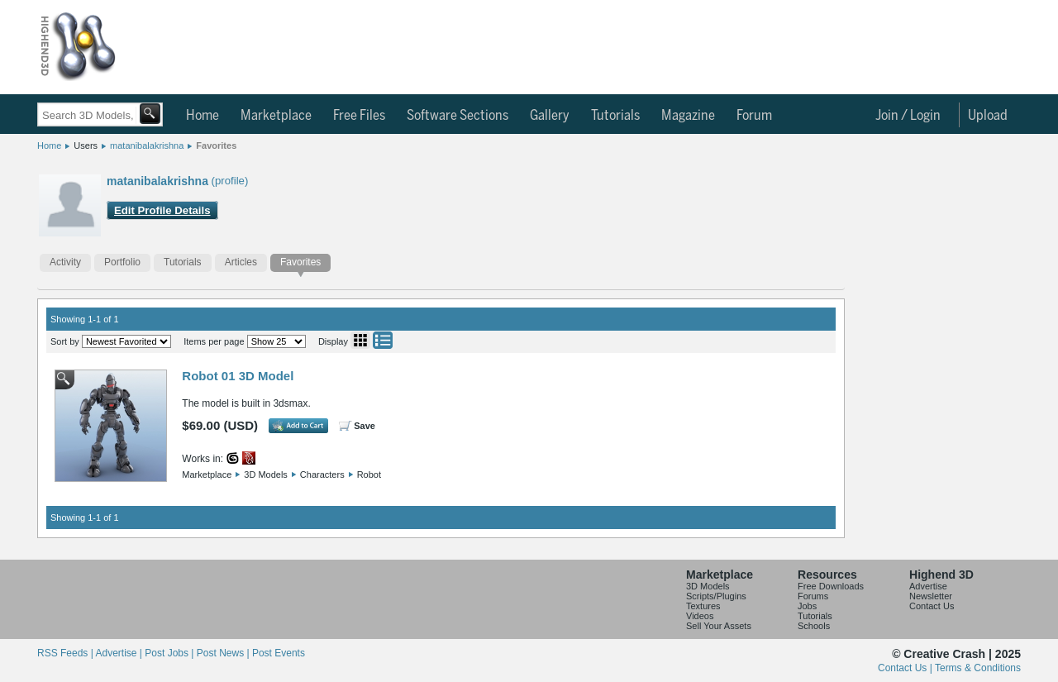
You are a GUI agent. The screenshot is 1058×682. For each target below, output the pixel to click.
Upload (988, 115)
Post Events (278, 653)
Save (364, 426)
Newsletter (930, 596)
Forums (813, 596)
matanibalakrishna (146, 145)
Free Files (359, 115)
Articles (241, 262)
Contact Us (931, 606)
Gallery (550, 115)
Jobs (807, 606)
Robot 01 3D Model (237, 376)
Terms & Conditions (978, 668)
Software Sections (457, 115)
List (383, 340)
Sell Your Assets (718, 626)
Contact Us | (906, 668)
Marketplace (276, 115)
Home (202, 115)
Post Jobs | (170, 653)
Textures (703, 606)
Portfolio (122, 262)
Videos (699, 616)
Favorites (216, 145)
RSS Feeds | (66, 653)
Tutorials (615, 115)
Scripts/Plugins (716, 596)
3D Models (266, 474)
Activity (65, 262)
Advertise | (120, 653)
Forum (754, 115)
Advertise (928, 586)
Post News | (224, 653)
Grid (360, 340)
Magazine (688, 115)
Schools (814, 626)
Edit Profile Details (162, 210)
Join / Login (908, 115)
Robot (369, 474)
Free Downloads (831, 586)
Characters (322, 474)
